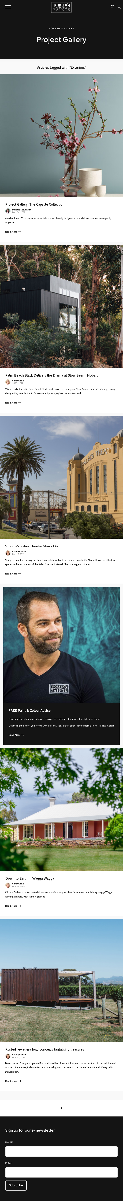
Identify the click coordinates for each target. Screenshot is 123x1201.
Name (9, 1142)
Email (9, 1163)
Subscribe (16, 1185)
